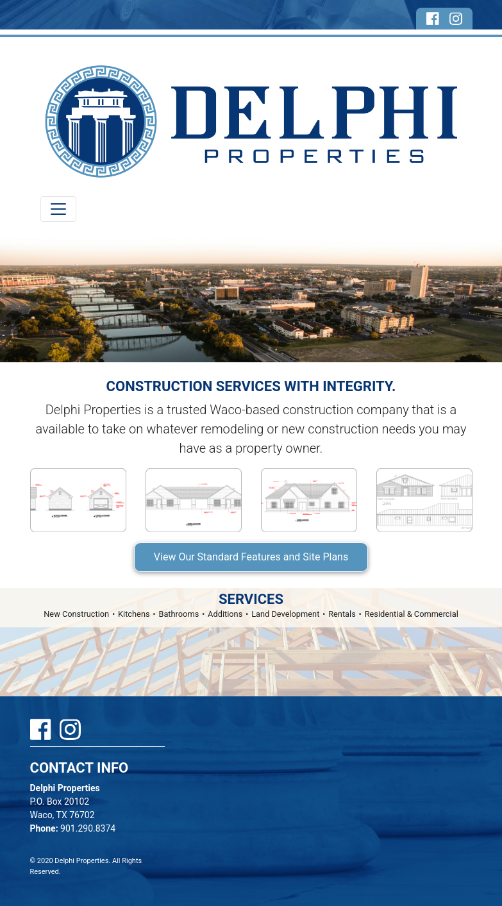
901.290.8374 (73, 828)
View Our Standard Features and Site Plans (251, 557)
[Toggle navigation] (58, 209)
